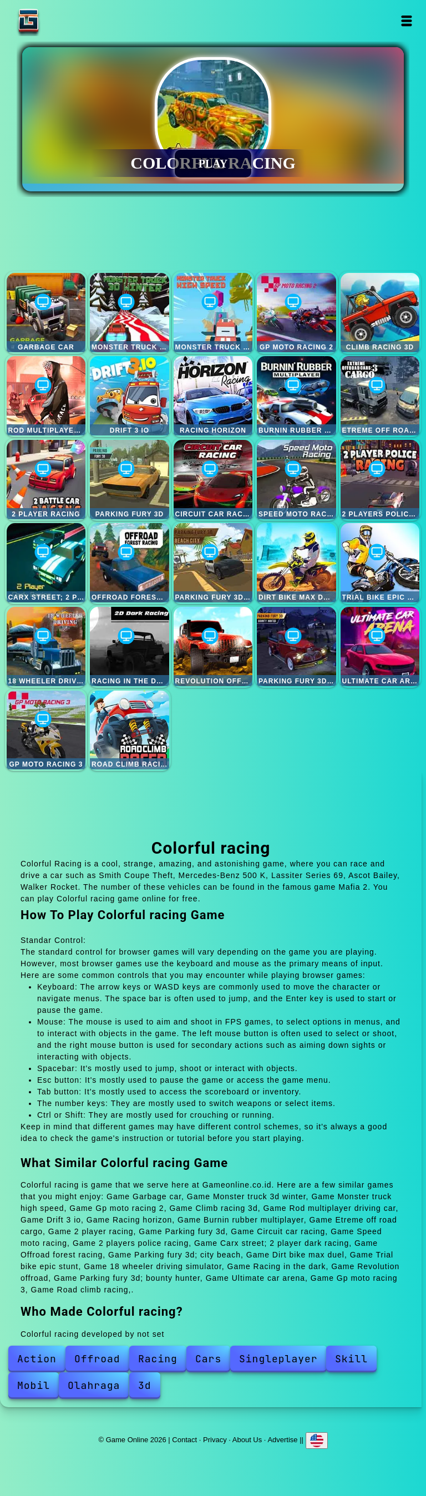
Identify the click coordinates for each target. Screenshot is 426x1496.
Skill (351, 1358)
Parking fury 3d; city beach (213, 562)
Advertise (282, 1440)
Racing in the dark (129, 646)
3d (144, 1385)
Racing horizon (213, 395)
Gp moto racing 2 (296, 312)
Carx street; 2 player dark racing (46, 562)
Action (37, 1358)
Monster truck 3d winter (129, 312)
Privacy (215, 1440)
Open (407, 21)
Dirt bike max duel (296, 562)
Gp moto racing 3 (46, 730)
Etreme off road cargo (380, 395)
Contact (184, 1440)
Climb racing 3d (380, 312)
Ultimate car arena (380, 646)
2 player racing (46, 479)
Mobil (33, 1385)
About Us (247, 1440)
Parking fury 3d (129, 479)
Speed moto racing (296, 479)
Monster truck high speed (213, 312)
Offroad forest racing (129, 562)
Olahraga (94, 1385)
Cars (208, 1358)
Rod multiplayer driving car (46, 395)
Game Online (63, 21)
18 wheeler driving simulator (46, 646)
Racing (158, 1358)
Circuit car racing (213, 479)
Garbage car (46, 312)
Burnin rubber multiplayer (296, 395)
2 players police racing (380, 479)
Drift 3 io (129, 395)
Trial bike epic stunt (380, 562)
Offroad (97, 1358)
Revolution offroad (213, 646)
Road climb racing (129, 730)
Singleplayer (278, 1358)
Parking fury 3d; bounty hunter (296, 646)
